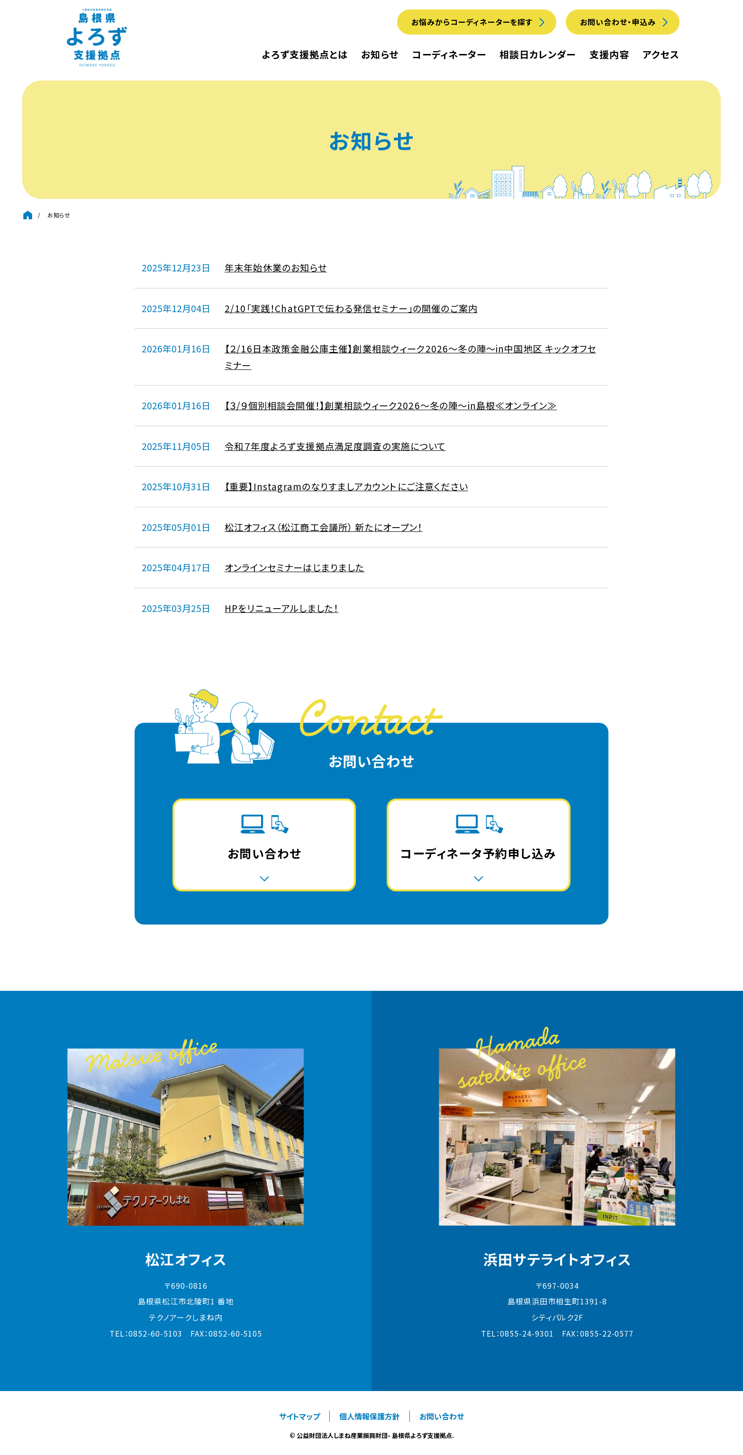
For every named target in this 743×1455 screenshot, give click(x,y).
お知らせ (380, 54)
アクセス (661, 54)
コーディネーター (449, 54)
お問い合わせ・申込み (618, 21)
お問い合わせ (441, 1416)
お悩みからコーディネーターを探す (472, 21)
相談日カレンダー (537, 54)
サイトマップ (299, 1416)
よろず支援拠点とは (305, 54)
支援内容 (609, 54)
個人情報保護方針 (369, 1416)
